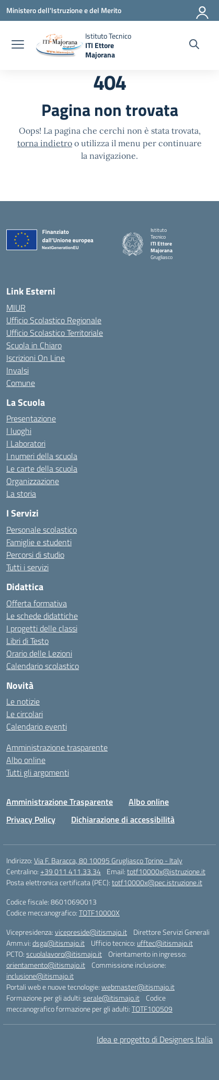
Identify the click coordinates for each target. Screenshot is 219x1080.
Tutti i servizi (27, 567)
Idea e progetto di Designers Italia (155, 1039)
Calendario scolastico (42, 666)
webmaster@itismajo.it (138, 986)
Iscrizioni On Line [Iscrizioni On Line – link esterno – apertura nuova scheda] (35, 357)
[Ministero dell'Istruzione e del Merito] (63, 10)
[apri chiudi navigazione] (17, 45)
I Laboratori (25, 443)
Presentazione (31, 418)
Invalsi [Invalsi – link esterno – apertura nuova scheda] (17, 370)
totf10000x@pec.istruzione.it (157, 882)
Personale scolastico (41, 529)
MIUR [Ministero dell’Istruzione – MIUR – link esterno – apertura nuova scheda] (16, 307)
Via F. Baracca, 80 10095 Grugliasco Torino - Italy (108, 860)
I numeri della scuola (41, 456)
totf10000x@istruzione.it (166, 871)
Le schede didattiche (42, 615)
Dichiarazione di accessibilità (123, 819)
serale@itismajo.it (111, 997)
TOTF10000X (99, 912)
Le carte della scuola (41, 468)
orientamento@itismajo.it (45, 964)
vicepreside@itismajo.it (91, 931)
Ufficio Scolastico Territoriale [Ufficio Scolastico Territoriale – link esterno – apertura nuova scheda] (54, 332)
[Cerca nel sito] (194, 45)
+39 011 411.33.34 (70, 871)
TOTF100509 (152, 1008)
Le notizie (23, 701)
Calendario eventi (36, 726)
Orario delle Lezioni (39, 653)
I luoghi (18, 431)
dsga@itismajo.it (58, 942)
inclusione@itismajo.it (40, 975)
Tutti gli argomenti (37, 772)
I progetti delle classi (41, 628)
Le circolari (24, 714)
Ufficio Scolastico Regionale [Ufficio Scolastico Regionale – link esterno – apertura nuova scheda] (53, 320)
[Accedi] (203, 10)
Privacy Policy (30, 819)
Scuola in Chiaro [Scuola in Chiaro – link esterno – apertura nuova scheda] (34, 345)
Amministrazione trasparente (57, 747)
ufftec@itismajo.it (165, 942)
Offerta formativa (36, 603)
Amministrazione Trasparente (59, 801)
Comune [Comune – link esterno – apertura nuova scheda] (20, 383)
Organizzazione (32, 481)
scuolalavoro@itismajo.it (64, 953)
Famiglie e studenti (39, 542)
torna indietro (44, 143)
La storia (21, 493)
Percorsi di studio (35, 554)
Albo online (25, 760)
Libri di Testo (27, 641)
